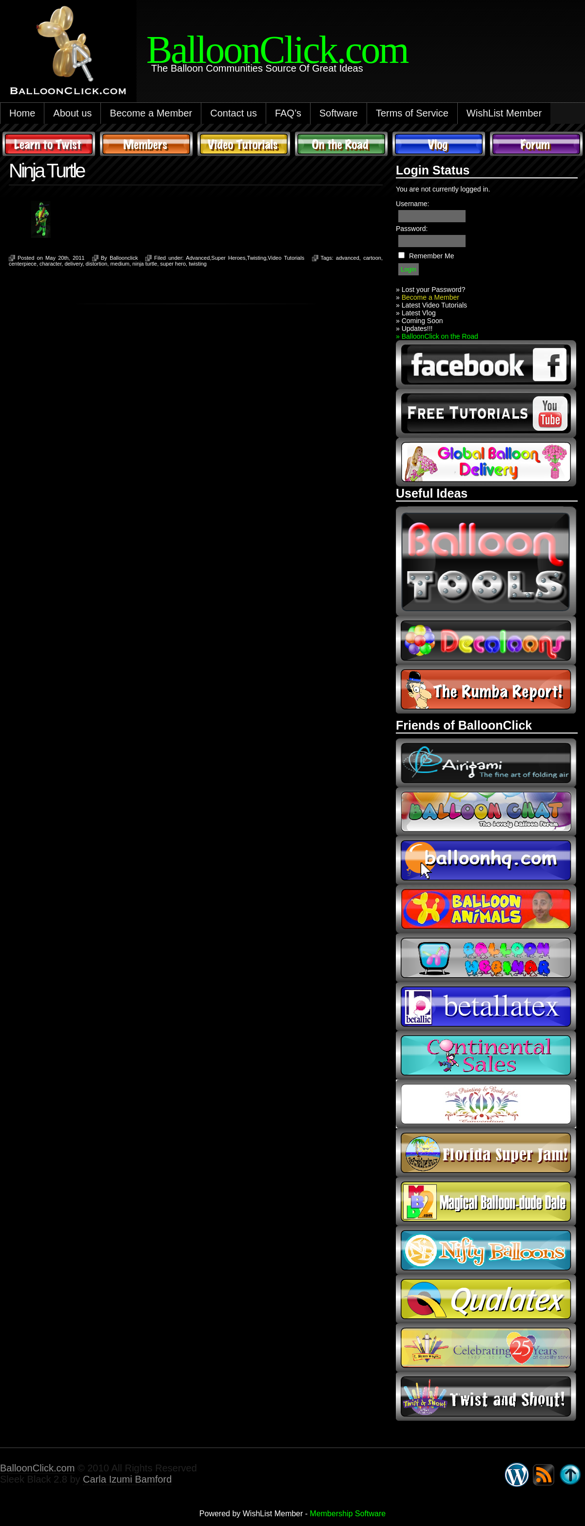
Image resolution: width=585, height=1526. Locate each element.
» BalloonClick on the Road (437, 336)
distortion (97, 264)
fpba (486, 1104)
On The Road (341, 144)
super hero (173, 264)
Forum (536, 144)
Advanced (198, 258)
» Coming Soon (419, 321)
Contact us (233, 113)
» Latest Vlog (416, 313)
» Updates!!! (414, 328)
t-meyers (486, 1347)
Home (22, 113)
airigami (486, 762)
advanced (347, 258)
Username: (412, 204)
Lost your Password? (434, 289)
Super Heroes (228, 258)
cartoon (372, 258)
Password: (412, 228)
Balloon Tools (486, 561)
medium (119, 264)
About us (72, 113)
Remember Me (431, 256)
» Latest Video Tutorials (431, 305)
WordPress (517, 1475)
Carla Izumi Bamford (127, 1479)
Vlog (439, 144)
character (50, 264)
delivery (73, 264)
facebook (486, 364)
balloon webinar (486, 957)
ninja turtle (145, 264)
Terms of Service (412, 113)
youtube (486, 413)
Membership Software (348, 1513)
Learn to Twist (49, 144)
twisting (198, 264)
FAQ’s (288, 113)
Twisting (257, 258)
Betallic (486, 1006)
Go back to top (570, 1475)
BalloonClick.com (37, 1468)
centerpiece (23, 264)
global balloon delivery (486, 462)
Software (338, 113)
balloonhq (486, 860)
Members (146, 144)
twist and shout (486, 1396)
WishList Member (504, 113)
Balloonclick (124, 258)
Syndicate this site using (543, 1475)
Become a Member (151, 113)
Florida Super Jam (486, 1152)
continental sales (486, 1055)
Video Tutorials (243, 144)
